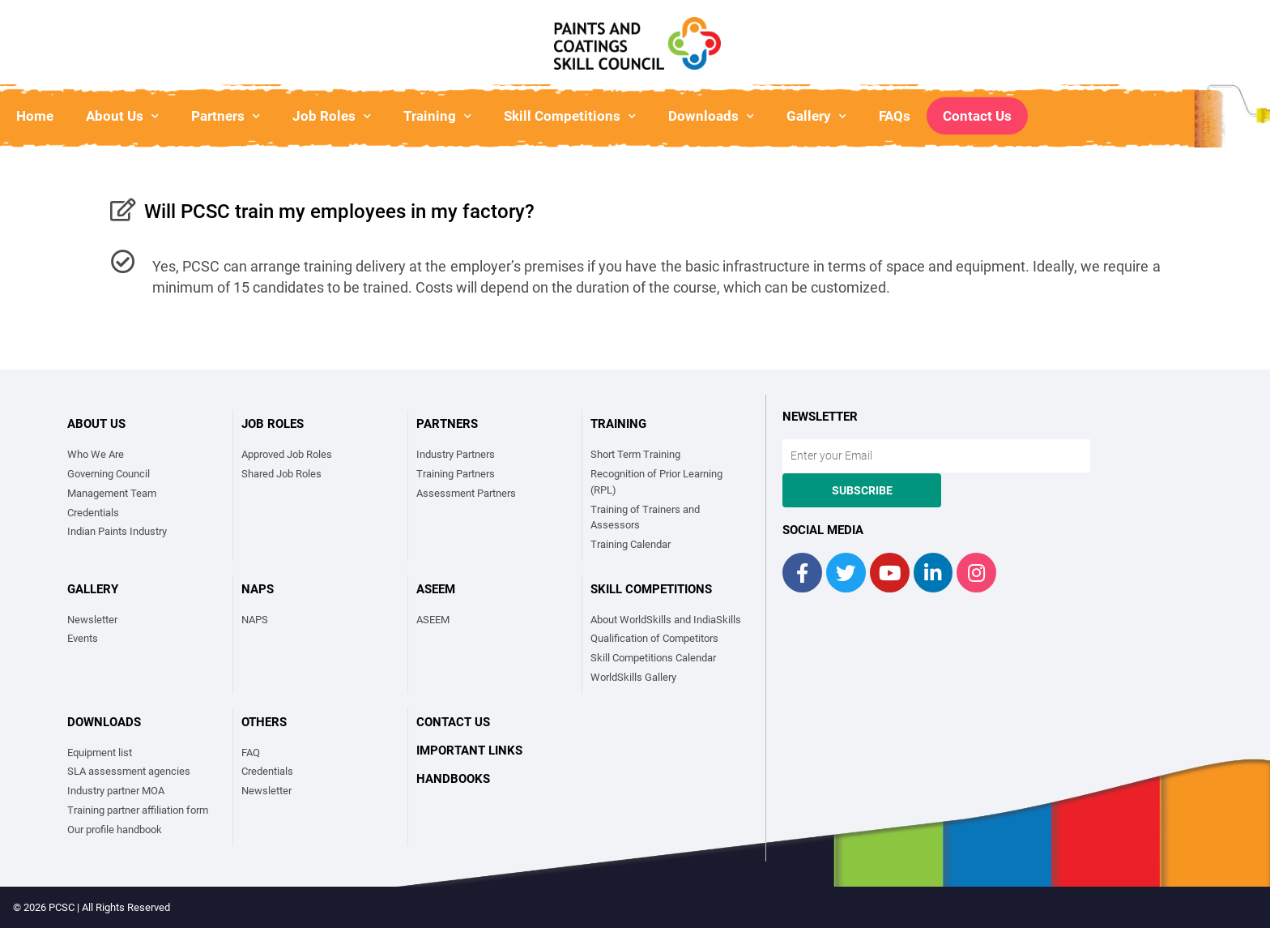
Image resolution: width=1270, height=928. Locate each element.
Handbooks (453, 779)
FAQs (894, 116)
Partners (225, 116)
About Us (122, 116)
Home (34, 116)
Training (437, 116)
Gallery (816, 116)
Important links (469, 750)
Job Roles (331, 116)
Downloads (711, 116)
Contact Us (977, 116)
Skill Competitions (570, 116)
